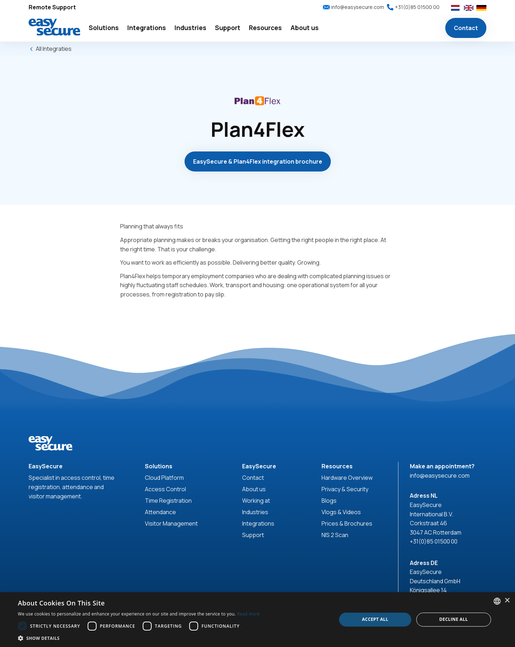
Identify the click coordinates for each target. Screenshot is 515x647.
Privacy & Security (345, 489)
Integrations (258, 523)
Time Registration (168, 500)
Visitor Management (171, 523)
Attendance (160, 512)
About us (254, 489)
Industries (255, 512)
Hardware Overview (347, 478)
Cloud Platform (164, 478)
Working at (256, 500)
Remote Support (52, 7)
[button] (103, 28)
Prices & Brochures (347, 523)
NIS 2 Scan (335, 535)
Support (253, 535)
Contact (466, 28)
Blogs (329, 500)
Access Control (165, 489)
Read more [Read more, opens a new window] (248, 614)
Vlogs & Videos (341, 512)
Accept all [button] (375, 619)
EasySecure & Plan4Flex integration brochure (257, 161)
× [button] (507, 600)
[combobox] (497, 601)
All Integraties (54, 49)
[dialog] (257, 619)
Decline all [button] (453, 619)
